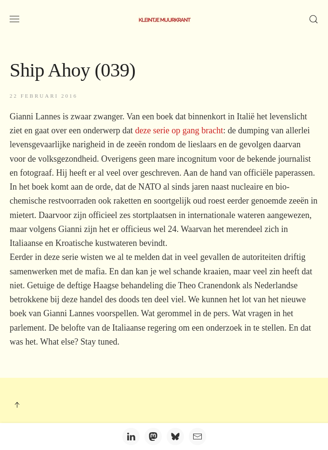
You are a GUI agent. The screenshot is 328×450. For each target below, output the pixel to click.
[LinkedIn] (131, 436)
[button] (14, 19)
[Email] (197, 436)
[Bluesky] (175, 436)
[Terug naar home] (164, 19)
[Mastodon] (153, 436)
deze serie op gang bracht (179, 130)
